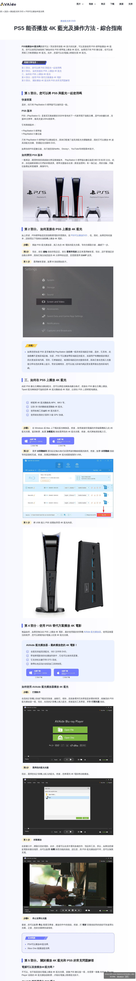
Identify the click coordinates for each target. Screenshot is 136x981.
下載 (112, 4)
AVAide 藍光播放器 (92, 632)
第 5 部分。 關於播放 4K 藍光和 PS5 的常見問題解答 (46, 80)
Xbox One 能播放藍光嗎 (38, 948)
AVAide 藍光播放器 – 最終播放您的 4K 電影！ (52, 645)
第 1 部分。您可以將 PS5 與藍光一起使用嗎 (41, 68)
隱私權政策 (120, 976)
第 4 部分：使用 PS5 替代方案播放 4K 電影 (41, 77)
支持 (130, 4)
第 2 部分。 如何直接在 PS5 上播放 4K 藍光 (42, 71)
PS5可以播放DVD (79, 235)
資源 (121, 4)
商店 (103, 4)
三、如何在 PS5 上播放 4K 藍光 (36, 74)
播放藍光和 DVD (17, 11)
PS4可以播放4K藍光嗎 (38, 944)
